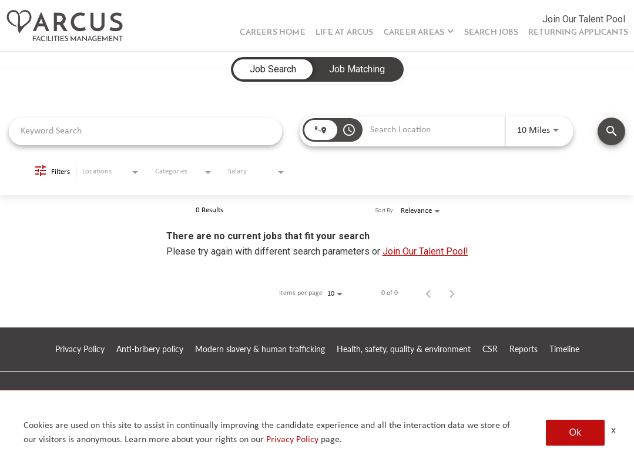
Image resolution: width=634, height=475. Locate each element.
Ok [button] (575, 432)
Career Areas (414, 32)
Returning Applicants (578, 32)
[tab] (273, 69)
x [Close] (613, 430)
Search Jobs (491, 32)
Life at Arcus (345, 32)
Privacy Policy (80, 349)
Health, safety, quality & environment (404, 349)
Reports (523, 349)
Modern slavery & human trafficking (260, 349)
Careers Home (272, 32)
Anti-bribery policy (149, 349)
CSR (490, 349)
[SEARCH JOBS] (611, 131)
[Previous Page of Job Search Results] (428, 293)
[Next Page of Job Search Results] (452, 293)
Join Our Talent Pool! (425, 251)
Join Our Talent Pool (583, 19)
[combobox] (145, 131)
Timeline (564, 349)
